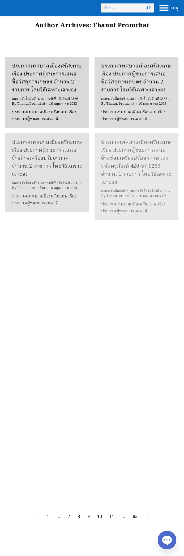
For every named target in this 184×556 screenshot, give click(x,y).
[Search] (127, 7)
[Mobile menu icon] (169, 8)
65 (135, 516)
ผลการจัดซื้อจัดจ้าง (25, 99)
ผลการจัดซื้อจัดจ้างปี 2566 (59, 99)
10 (99, 516)
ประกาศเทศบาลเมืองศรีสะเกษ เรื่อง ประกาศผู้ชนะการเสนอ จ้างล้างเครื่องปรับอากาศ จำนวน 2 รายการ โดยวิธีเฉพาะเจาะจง (47, 158)
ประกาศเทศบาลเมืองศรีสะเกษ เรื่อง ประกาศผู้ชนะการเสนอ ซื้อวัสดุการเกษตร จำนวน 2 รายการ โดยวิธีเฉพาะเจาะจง (47, 78)
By (28, 104)
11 (111, 516)
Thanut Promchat (121, 25)
